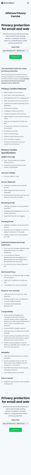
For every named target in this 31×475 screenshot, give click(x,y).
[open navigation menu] (28, 3)
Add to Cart (16, 57)
